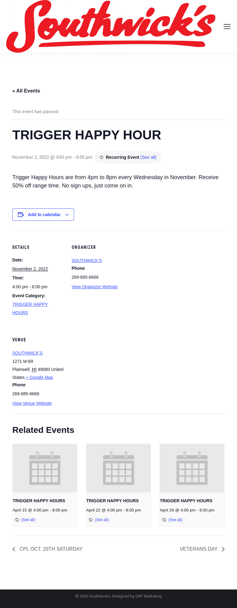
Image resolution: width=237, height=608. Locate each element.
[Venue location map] (104, 365)
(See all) (148, 157)
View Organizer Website (95, 286)
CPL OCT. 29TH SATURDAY (50, 549)
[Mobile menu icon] (227, 26)
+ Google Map (39, 377)
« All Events (26, 90)
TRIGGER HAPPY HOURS (39, 500)
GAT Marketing (148, 596)
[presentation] (45, 468)
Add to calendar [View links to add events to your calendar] (44, 214)
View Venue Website (32, 403)
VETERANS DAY (199, 549)
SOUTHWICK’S (87, 260)
